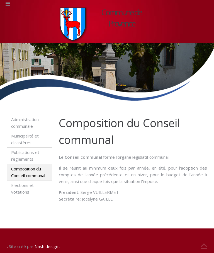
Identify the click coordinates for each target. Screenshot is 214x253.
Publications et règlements (25, 156)
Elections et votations (22, 188)
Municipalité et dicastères (25, 139)
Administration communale (25, 123)
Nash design (46, 246)
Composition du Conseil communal (28, 172)
